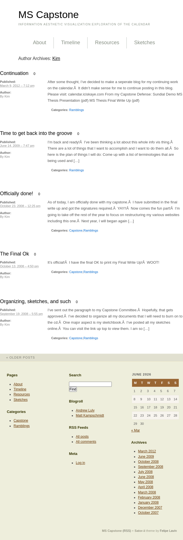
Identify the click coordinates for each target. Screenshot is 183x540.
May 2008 (145, 482)
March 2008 (147, 492)
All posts (82, 437)
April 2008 (145, 487)
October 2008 (148, 462)
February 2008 (149, 497)
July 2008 (145, 472)
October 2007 (148, 513)
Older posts (17, 357)
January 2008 (148, 503)
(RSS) (126, 530)
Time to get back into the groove (36, 133)
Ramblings (76, 110)
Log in (80, 463)
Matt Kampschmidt (90, 415)
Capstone (75, 230)
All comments (86, 442)
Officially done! (16, 193)
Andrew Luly (85, 410)
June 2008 (146, 477)
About (39, 42)
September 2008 (150, 467)
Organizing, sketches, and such (35, 301)
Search (75, 375)
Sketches (144, 42)
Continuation (14, 73)
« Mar (135, 430)
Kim (56, 58)
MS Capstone (48, 14)
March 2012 (147, 451)
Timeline (70, 42)
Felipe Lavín (168, 530)
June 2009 (146, 457)
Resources (107, 42)
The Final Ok (14, 254)
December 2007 (150, 508)
